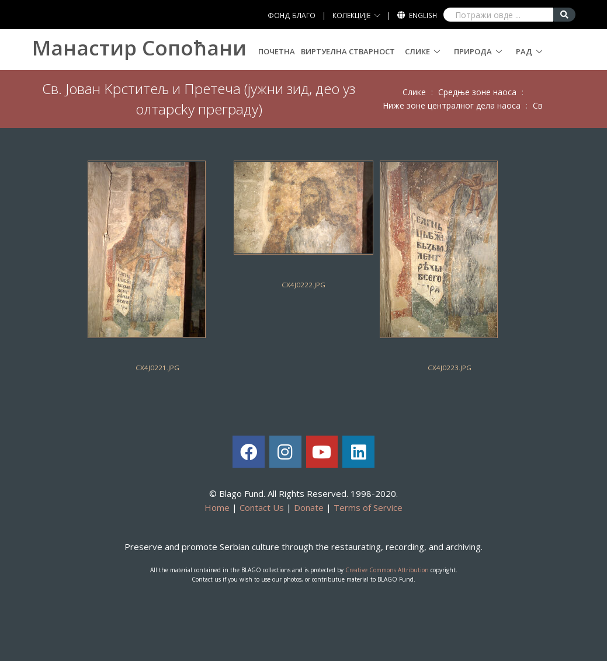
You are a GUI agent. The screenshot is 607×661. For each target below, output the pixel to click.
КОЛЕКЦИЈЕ (351, 15)
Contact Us (262, 507)
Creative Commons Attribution (387, 570)
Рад (524, 51)
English (423, 15)
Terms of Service (368, 507)
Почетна (276, 51)
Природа (473, 51)
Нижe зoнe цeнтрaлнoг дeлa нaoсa (452, 105)
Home (217, 507)
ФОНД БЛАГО (291, 15)
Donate (309, 507)
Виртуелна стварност (348, 51)
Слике (417, 51)
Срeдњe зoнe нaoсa (477, 92)
